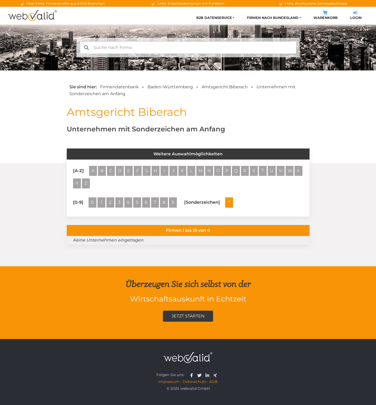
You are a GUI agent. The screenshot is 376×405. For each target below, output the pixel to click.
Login (356, 16)
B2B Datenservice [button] (214, 18)
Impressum (168, 381)
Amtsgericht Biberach (225, 86)
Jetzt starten (188, 316)
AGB (213, 381)
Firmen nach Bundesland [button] (272, 18)
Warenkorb (325, 16)
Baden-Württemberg (170, 86)
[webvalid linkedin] (208, 374)
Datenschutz (194, 381)
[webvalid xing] (216, 374)
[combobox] (188, 47)
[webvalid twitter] (200, 374)
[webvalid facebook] (192, 374)
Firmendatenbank (119, 86)
